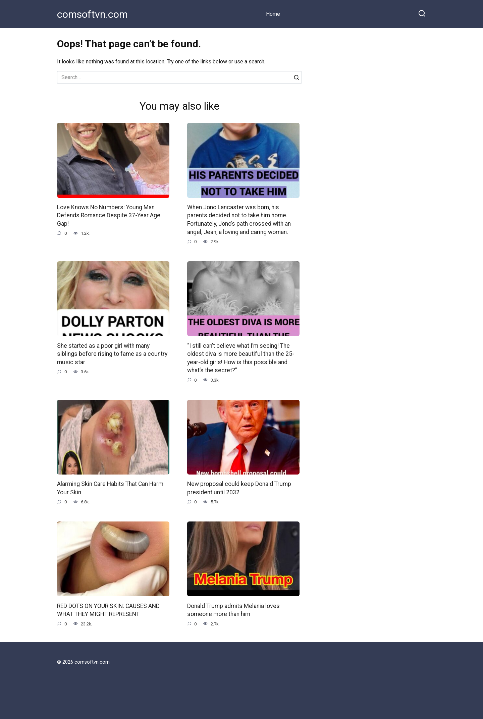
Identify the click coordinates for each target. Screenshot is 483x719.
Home (273, 14)
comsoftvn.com (92, 14)
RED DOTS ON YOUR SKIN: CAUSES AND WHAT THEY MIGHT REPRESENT (108, 610)
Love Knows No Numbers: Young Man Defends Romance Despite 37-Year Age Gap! (108, 215)
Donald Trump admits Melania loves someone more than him (233, 610)
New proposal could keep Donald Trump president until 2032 (239, 488)
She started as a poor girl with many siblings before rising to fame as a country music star (112, 353)
